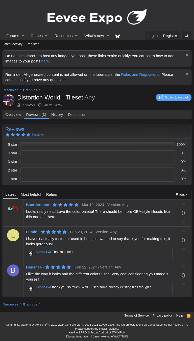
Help (179, 315)
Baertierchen (37, 204)
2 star (12, 170)
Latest (10, 194)
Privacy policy (163, 315)
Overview (13, 114)
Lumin (31, 232)
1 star (12, 179)
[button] (23, 35)
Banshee (34, 267)
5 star (12, 144)
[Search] (186, 35)
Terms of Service (137, 315)
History (57, 114)
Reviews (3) (36, 114)
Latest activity (12, 44)
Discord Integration (77, 336)
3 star (12, 161)
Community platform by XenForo (43, 324)
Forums (12, 35)
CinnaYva (28, 105)
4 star (12, 153)
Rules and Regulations (140, 74)
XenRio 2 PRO (78, 332)
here (45, 61)
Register (33, 44)
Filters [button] (180, 194)
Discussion (77, 114)
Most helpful (31, 194)
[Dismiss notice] (186, 55)
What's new (94, 35)
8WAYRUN (118, 332)
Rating (51, 194)
